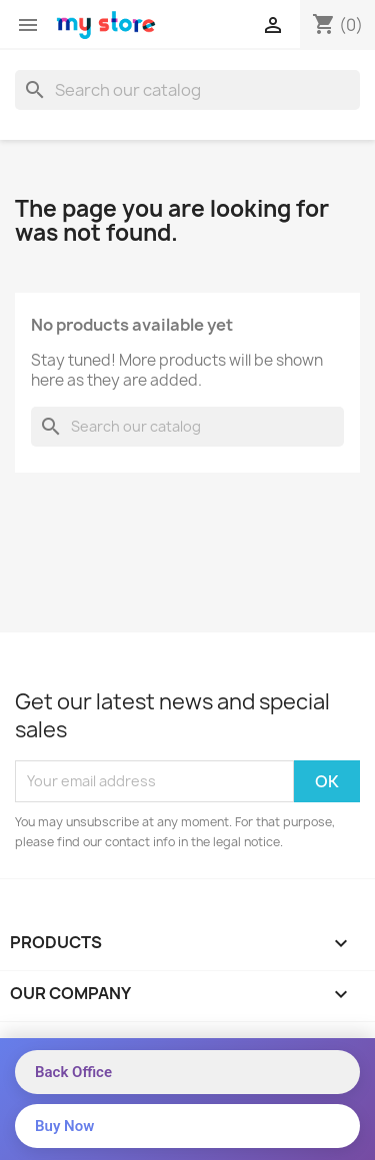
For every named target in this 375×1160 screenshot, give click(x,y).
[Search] (187, 90)
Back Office (73, 1072)
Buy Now (64, 1126)
